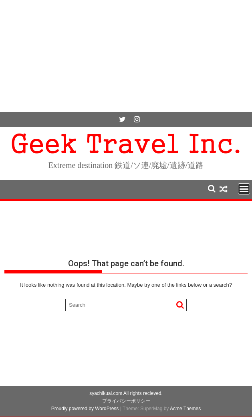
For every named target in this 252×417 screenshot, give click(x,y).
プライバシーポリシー (126, 401)
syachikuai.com (105, 393)
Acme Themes (185, 408)
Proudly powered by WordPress (85, 408)
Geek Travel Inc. (126, 141)
